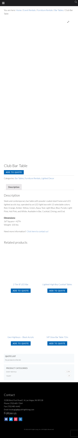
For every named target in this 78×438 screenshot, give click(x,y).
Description (13, 187)
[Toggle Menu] (3, 3)
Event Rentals (29, 10)
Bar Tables (58, 10)
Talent (8, 376)
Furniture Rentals (45, 10)
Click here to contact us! (38, 231)
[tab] (14, 187)
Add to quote (14, 172)
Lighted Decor (47, 178)
